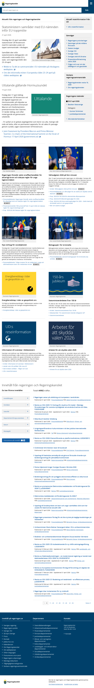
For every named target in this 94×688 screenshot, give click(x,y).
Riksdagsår (17, 431)
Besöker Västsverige (75, 104)
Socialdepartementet (84, 400)
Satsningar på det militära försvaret (77, 44)
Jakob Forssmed (71, 400)
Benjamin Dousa (71, 522)
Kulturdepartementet (75, 433)
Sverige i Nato (73, 54)
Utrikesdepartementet (85, 522)
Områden (17, 405)
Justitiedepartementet (66, 491)
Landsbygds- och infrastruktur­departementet (46, 648)
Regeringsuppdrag (57, 460)
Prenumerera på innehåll (14, 440)
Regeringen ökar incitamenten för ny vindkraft (52, 591)
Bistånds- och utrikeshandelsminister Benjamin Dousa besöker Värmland (61, 537)
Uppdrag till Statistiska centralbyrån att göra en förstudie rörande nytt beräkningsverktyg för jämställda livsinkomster (60, 456)
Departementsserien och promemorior (63, 499)
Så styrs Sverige (9, 633)
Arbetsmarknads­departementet (46, 628)
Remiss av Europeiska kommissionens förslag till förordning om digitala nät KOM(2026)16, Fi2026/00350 (62, 569)
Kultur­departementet (42, 644)
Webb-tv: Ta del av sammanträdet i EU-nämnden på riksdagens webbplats (31, 68)
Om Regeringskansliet (11, 647)
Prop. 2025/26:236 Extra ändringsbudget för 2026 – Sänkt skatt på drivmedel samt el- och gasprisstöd (71, 202)
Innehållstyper (17, 398)
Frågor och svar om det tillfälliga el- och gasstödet (77, 65)
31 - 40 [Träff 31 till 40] (65, 603)
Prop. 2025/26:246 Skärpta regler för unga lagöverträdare (21, 210)
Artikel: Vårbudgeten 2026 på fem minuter (67, 189)
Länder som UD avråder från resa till (15, 366)
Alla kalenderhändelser (76, 119)
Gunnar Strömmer (76, 111)
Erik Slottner (70, 450)
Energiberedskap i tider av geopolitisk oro (16, 310)
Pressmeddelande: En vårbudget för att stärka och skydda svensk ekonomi (71, 193)
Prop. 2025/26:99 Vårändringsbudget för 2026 (64, 199)
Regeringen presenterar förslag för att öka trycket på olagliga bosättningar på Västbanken (63, 518)
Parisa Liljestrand (62, 433)
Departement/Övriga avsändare (17, 418)
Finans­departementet (42, 631)
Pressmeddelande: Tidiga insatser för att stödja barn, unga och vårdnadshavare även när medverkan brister (23, 263)
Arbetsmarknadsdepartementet (45, 443)
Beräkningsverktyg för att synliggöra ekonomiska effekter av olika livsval (61, 477)
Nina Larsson (70, 479)
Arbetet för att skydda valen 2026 (60, 369)
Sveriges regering (10, 625)
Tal (52, 433)
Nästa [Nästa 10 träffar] (88, 603)
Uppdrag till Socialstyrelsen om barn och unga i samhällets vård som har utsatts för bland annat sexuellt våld (61, 507)
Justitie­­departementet (78, 114)
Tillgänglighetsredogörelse (13, 663)
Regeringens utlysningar (12, 658)
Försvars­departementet (43, 633)
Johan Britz (70, 594)
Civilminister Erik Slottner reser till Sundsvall (51, 448)
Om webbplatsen (10, 650)
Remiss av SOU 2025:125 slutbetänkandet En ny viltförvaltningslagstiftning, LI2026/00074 (62, 545)
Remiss (73, 412)
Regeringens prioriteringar (77, 41)
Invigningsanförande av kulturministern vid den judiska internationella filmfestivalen (60, 429)
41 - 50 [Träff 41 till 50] (71, 603)
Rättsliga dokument (83, 499)
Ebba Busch (70, 421)
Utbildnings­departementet (44, 654)
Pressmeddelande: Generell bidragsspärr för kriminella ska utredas (69, 258)
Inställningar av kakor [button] (71, 684)
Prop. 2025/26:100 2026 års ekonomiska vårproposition (67, 196)
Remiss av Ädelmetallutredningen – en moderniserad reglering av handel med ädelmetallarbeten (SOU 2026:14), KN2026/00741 (63, 557)
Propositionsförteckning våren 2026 (77, 60)
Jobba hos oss (9, 642)
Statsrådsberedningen (43, 625)
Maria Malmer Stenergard (74, 530)
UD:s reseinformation (76, 27)
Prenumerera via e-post (12, 655)
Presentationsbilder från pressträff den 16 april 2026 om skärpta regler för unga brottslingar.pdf (24, 207)
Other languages (10, 653)
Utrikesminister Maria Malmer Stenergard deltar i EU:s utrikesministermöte (62, 527)
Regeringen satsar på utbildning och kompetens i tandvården (57, 397)
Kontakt (6, 639)
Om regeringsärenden (76, 87)
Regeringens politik (11, 628)
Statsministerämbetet (57, 315)
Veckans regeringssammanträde (15, 666)
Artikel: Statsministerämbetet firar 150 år (63, 310)
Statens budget (73, 48)
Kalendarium (8, 644)
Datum (17, 425)
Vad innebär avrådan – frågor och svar (15, 369)
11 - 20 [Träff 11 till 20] (52, 603)
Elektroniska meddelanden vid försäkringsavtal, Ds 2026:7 (56, 496)
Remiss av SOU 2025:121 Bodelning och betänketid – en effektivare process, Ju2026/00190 (62, 580)
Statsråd (17, 411)
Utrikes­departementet (43, 657)
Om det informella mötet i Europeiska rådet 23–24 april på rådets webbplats (29, 74)
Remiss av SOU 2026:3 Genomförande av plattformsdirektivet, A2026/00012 (62, 438)
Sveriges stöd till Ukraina (77, 57)
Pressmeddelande (57, 400)
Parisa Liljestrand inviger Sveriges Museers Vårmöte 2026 (55, 467)
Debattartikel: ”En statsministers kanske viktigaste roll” (67, 313)
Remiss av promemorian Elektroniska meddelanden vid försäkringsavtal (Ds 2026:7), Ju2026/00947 (62, 487)
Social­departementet (42, 651)
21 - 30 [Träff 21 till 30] (58, 603)
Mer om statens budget (57, 206)
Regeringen (38, 462)
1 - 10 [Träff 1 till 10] (45, 603)
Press (6, 636)
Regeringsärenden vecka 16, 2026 (78, 84)
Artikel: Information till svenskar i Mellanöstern (18, 364)
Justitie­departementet (43, 636)
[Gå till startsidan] (10, 3)
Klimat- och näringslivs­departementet (43, 640)
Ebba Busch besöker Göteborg (46, 419)
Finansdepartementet (41, 414)
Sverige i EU (72, 51)
